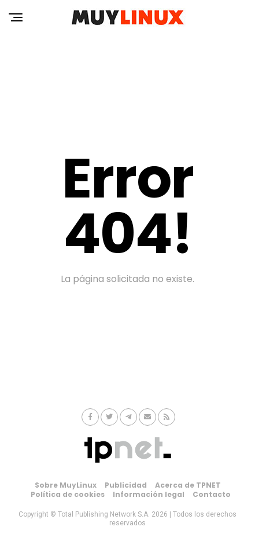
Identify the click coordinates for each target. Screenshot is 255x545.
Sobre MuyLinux (66, 485)
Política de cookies (68, 494)
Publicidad (126, 485)
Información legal (148, 494)
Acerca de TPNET (188, 485)
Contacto (212, 494)
